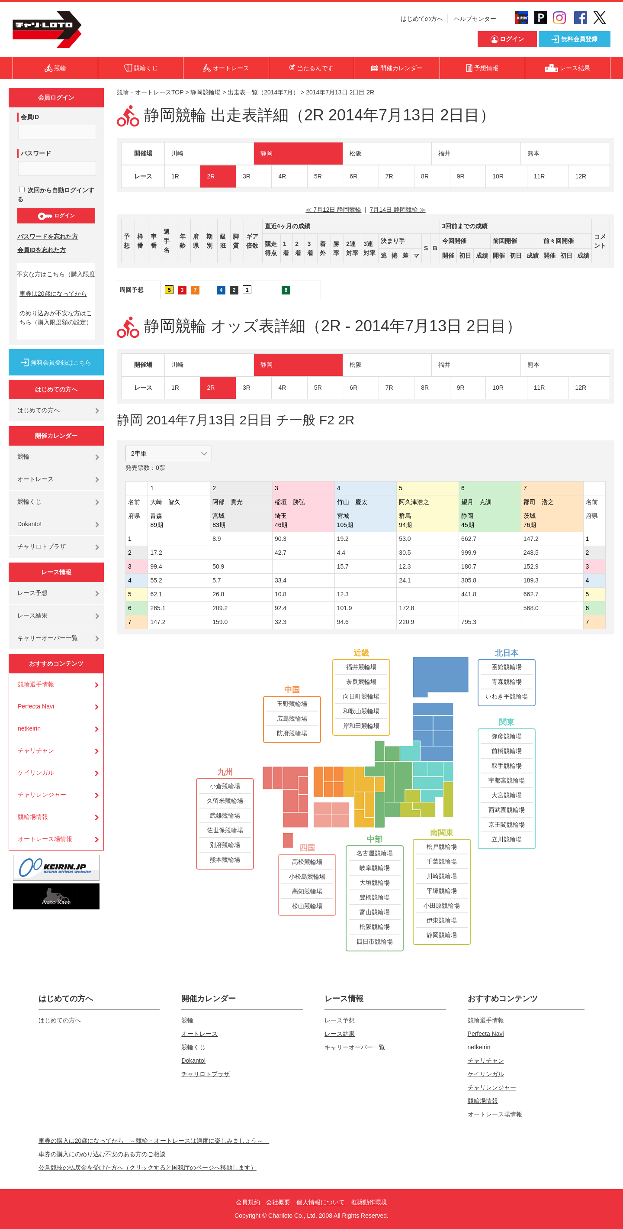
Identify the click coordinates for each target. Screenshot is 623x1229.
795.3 (468, 621)
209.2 (220, 608)
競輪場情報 (33, 816)
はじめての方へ (422, 18)
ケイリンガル (36, 772)
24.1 (405, 580)
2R (211, 176)
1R (175, 176)
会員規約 (248, 1202)
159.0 (220, 621)
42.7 (280, 552)
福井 (444, 153)
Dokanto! (29, 524)
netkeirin (29, 728)
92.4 (280, 608)
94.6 (343, 621)
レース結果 (32, 615)
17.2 (156, 552)
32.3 (280, 621)
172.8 (406, 608)
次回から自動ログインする (55, 195)
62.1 (156, 594)
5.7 (216, 580)
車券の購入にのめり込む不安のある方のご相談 (102, 1154)
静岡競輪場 (205, 92)
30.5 (405, 552)
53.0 (405, 538)
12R (580, 176)
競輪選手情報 (36, 684)
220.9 (406, 621)
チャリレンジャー (42, 794)
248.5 (531, 552)
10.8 (280, 594)
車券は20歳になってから (53, 293)
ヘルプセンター (475, 18)
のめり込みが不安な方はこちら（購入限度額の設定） (55, 318)
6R (353, 176)
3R (246, 176)
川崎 (177, 153)
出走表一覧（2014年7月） (263, 92)
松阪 (356, 153)
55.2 (156, 580)
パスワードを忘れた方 (47, 236)
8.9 (216, 538)
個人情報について (320, 1202)
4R (282, 176)
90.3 (280, 538)
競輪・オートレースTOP (150, 92)
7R (389, 176)
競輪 (23, 456)
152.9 (531, 566)
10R (498, 176)
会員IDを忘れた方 (41, 249)
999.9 (468, 552)
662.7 (468, 538)
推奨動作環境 (369, 1202)
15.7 (343, 566)
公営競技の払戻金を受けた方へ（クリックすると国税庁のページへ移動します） (148, 1167)
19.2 (343, 538)
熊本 (533, 153)
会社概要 (278, 1202)
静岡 (266, 153)
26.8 (218, 594)
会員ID (30, 116)
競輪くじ (29, 501)
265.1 (157, 608)
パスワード (36, 153)
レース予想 (32, 592)
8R (425, 176)
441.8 (468, 594)
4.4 (341, 552)
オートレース (35, 478)
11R (539, 176)
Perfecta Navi (36, 706)
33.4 (280, 580)
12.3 (405, 566)
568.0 (531, 608)
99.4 (156, 566)
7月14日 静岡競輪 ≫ (398, 209)
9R (461, 176)
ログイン (56, 216)
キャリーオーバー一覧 (47, 637)
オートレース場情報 (45, 838)
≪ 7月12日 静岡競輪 (333, 209)
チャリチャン (36, 750)
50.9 (218, 566)
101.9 (344, 608)
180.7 (468, 566)
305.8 (468, 580)
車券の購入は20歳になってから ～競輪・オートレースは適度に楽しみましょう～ (154, 1140)
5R (318, 176)
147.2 (531, 538)
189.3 (531, 580)
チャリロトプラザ (41, 546)
